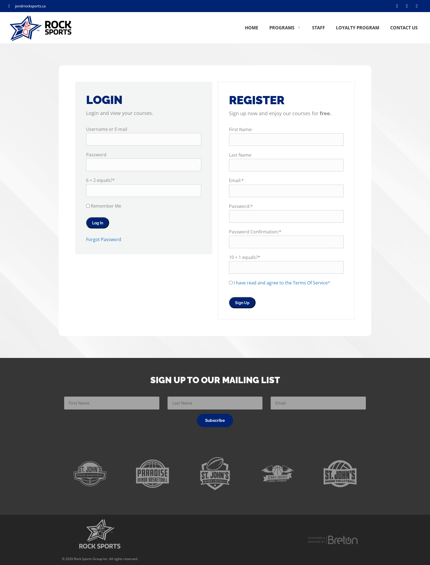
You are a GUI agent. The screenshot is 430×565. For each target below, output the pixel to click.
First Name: (241, 129)
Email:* (236, 180)
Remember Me (103, 206)
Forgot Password (103, 239)
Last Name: (240, 155)
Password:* (241, 206)
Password (96, 155)
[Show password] (193, 166)
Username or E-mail (106, 129)
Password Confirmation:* (255, 232)
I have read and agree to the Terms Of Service (281, 283)
